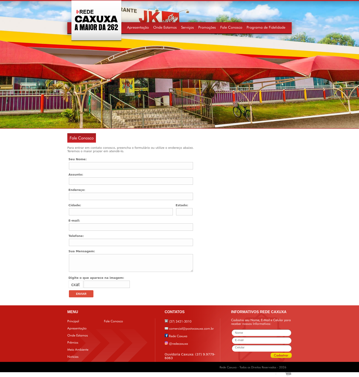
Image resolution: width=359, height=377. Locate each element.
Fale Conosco (231, 27)
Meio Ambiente (77, 349)
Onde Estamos (165, 27)
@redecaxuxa (178, 343)
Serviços (187, 27)
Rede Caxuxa (178, 336)
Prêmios (72, 342)
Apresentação (138, 27)
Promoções (207, 27)
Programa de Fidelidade (266, 27)
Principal (73, 321)
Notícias (73, 356)
